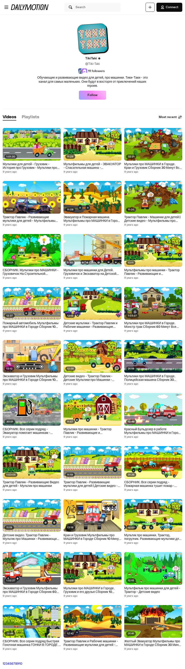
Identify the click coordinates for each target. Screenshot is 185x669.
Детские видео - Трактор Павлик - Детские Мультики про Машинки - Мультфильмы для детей (87, 378)
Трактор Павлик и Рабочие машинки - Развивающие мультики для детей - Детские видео (90, 643)
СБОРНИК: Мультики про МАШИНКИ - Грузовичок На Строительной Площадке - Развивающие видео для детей (30, 272)
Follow (92, 95)
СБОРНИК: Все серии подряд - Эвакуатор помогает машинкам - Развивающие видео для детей (26, 431)
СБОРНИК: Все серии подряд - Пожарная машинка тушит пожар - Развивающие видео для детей (149, 484)
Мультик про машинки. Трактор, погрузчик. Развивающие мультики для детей (152, 537)
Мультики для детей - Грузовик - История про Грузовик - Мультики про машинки (30, 166)
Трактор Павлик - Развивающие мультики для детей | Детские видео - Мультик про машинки (90, 484)
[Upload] (150, 7)
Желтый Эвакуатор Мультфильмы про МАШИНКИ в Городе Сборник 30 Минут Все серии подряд (153, 643)
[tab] (9, 117)
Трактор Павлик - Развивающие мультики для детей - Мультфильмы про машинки (29, 219)
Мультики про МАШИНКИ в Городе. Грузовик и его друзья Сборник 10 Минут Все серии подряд (89, 590)
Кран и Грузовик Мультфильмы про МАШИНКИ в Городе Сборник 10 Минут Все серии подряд (91, 537)
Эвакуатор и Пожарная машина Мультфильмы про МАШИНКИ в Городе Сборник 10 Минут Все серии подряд (92, 219)
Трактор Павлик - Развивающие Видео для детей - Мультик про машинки (31, 484)
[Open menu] (6, 7)
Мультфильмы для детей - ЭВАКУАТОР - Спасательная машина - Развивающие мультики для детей (92, 166)
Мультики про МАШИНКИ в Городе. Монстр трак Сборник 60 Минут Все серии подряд (150, 325)
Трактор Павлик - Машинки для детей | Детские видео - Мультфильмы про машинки (152, 219)
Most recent (170, 117)
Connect (169, 7)
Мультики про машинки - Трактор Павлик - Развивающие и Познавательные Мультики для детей (90, 431)
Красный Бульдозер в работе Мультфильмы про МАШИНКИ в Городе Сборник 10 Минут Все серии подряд (153, 431)
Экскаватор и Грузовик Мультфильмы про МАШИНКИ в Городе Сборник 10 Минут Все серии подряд (30, 378)
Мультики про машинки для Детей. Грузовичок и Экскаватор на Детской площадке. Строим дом (89, 272)
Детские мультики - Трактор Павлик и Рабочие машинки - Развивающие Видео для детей (90, 325)
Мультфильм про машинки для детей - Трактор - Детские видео (152, 590)
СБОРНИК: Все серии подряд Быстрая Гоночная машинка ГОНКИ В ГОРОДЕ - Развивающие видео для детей (31, 643)
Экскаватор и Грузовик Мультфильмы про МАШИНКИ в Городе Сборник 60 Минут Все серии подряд (30, 590)
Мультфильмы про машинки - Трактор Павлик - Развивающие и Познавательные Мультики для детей (152, 272)
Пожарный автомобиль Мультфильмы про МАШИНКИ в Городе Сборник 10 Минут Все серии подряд (30, 325)
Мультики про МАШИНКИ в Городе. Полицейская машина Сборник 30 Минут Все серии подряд (149, 378)
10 (20, 664)
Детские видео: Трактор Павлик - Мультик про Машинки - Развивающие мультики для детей (30, 537)
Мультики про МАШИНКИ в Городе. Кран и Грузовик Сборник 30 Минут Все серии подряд (152, 166)
